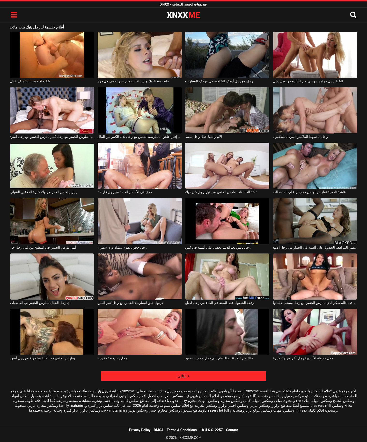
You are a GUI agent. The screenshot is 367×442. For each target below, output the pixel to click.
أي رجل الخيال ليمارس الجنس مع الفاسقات (40, 303)
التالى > (183, 376)
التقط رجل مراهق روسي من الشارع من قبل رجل (308, 81)
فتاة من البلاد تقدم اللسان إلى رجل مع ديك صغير (219, 358)
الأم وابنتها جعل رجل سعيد (203, 137)
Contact (232, 430)
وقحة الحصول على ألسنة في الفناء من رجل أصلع (219, 303)
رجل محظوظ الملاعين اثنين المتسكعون (300, 137)
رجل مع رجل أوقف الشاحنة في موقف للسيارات (219, 81)
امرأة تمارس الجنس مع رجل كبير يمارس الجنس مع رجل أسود (52, 137)
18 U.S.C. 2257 (211, 430)
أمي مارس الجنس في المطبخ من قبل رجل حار (43, 247)
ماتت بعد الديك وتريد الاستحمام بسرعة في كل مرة (133, 81)
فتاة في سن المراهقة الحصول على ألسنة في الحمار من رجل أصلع (315, 247)
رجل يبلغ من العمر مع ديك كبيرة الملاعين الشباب (44, 192)
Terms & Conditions (182, 430)
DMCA (158, 430)
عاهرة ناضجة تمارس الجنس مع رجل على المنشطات (309, 192)
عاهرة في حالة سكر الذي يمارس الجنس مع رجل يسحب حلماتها (315, 303)
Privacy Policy (140, 430)
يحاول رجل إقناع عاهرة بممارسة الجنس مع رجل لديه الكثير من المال (140, 137)
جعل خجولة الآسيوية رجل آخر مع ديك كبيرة (303, 358)
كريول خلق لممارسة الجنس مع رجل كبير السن (130, 303)
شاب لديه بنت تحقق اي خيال (30, 81)
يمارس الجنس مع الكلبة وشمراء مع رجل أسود (42, 358)
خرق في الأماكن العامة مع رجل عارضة (125, 192)
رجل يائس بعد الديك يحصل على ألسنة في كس (218, 247)
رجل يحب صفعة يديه (112, 358)
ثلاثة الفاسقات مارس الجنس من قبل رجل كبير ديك (221, 192)
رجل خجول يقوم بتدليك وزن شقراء (122, 247)
